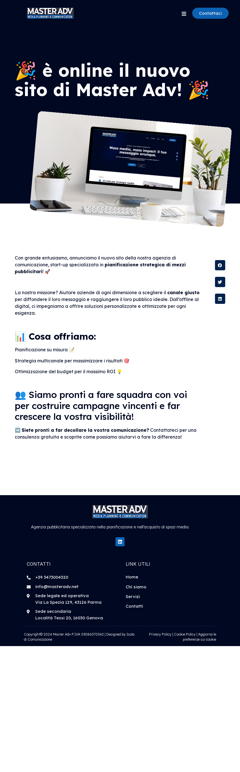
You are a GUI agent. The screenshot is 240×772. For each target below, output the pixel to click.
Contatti (134, 606)
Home (132, 577)
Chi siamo (136, 587)
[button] (220, 265)
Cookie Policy (185, 634)
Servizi (133, 596)
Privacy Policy (160, 634)
